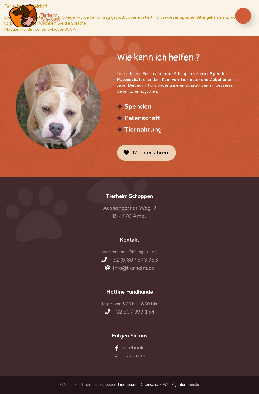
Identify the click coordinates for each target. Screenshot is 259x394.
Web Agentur (174, 384)
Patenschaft (142, 118)
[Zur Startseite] (34, 16)
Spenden (138, 106)
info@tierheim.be (133, 268)
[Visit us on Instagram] (129, 355)
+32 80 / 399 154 (133, 312)
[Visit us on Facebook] (129, 347)
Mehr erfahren (150, 152)
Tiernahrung (143, 129)
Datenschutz (150, 384)
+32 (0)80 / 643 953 (133, 259)
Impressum (127, 384)
